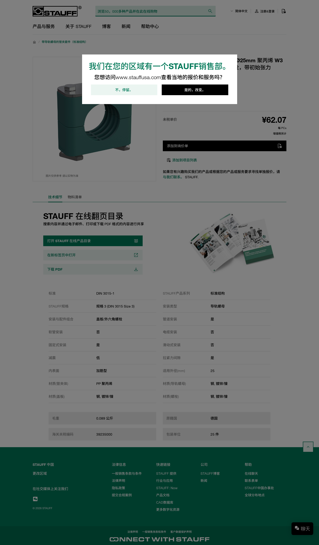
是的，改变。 (195, 90)
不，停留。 (124, 90)
